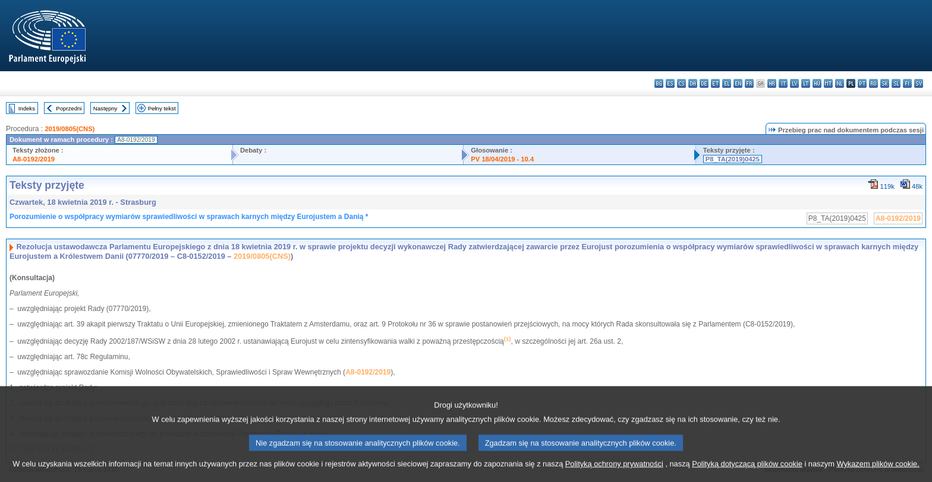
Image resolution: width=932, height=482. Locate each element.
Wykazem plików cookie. (877, 471)
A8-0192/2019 (33, 159)
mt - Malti (828, 83)
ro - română (873, 83)
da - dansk (692, 83)
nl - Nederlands (839, 83)
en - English (737, 83)
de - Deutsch (704, 83)
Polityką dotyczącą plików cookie (747, 471)
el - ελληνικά (726, 83)
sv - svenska (918, 83)
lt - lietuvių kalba (805, 83)
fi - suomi (907, 83)
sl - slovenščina (896, 83)
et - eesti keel (715, 83)
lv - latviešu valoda (794, 83)
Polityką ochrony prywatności (614, 471)
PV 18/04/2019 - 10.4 (502, 159)
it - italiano (783, 83)
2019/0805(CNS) (70, 128)
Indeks (26, 108)
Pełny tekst (162, 108)
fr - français (749, 83)
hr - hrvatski (771, 83)
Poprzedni (68, 108)
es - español (670, 83)
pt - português (862, 83)
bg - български (658, 83)
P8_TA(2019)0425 (733, 159)
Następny (105, 108)
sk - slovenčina (884, 83)
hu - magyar (817, 83)
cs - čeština (681, 83)
